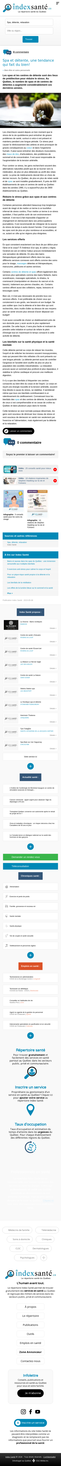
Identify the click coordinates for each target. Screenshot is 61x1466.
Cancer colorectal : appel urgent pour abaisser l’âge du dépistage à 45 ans (30, 801)
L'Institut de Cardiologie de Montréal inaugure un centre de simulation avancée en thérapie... (32, 789)
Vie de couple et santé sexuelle (21, 936)
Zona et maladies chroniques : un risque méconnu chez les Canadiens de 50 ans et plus (32, 824)
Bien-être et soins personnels (17, 70)
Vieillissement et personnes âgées (23, 946)
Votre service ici (30, 757)
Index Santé (10, 1457)
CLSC (18, 1248)
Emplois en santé (30, 1343)
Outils (30, 1334)
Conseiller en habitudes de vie (21, 1001)
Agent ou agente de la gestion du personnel (26, 1013)
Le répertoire (30, 1316)
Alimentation (14, 887)
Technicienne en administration (25, 978)
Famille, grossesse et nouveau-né (22, 906)
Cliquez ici (48, 1200)
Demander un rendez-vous (26, 857)
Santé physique (16, 926)
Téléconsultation (20, 866)
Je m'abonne (33, 1393)
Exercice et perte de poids (19, 896)
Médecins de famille (18, 1230)
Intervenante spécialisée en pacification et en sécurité (30, 1025)
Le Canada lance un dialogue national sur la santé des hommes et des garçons (30, 836)
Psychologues (27, 1257)
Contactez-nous (30, 1361)
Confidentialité (49, 1457)
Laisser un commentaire (21, 431)
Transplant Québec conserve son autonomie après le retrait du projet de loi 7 (32, 812)
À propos (30, 1307)
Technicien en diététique (24, 990)
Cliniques (47, 1239)
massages (22, 263)
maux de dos (13, 154)
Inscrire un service (32, 1422)
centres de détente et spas (23, 272)
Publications (30, 1325)
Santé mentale (15, 916)
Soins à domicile (21, 1239)
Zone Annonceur (30, 1352)
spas (10, 181)
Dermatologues (41, 1248)
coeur (29, 148)
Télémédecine (48, 1230)
